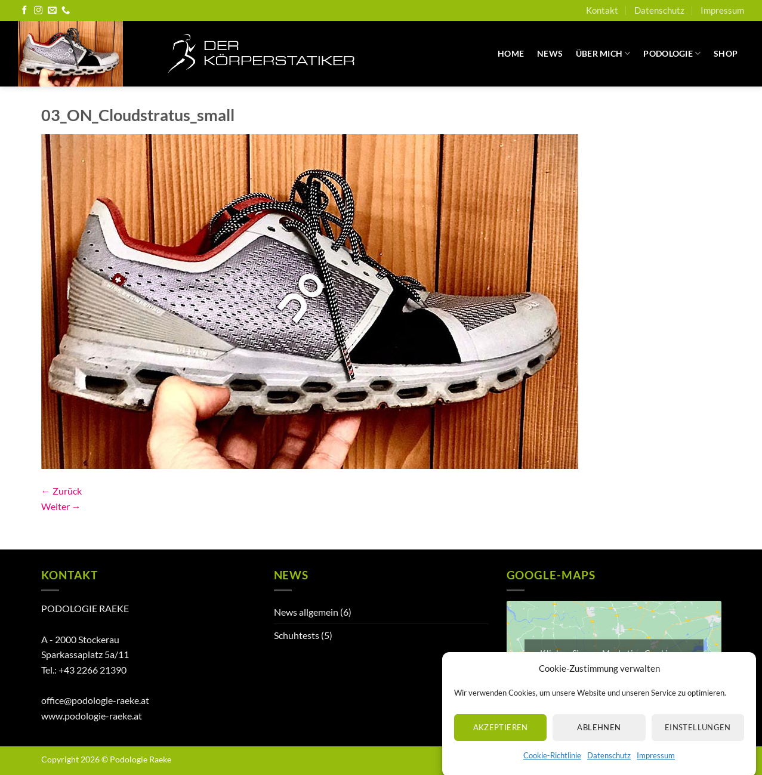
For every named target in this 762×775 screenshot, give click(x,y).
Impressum (656, 763)
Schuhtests (296, 635)
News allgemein (306, 611)
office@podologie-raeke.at (95, 700)
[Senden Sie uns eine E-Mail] (52, 11)
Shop (726, 53)
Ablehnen (599, 735)
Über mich (603, 53)
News (550, 53)
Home (511, 53)
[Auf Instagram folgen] (38, 11)
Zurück (61, 490)
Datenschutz (609, 763)
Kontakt (602, 10)
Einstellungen (698, 735)
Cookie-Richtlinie (552, 763)
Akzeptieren (500, 735)
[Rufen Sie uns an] (65, 11)
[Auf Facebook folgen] (24, 11)
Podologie (672, 53)
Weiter (61, 506)
